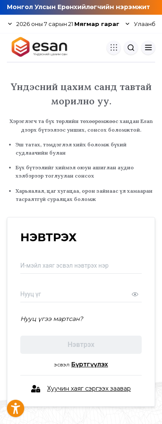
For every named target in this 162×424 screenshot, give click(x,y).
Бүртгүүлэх (89, 364)
